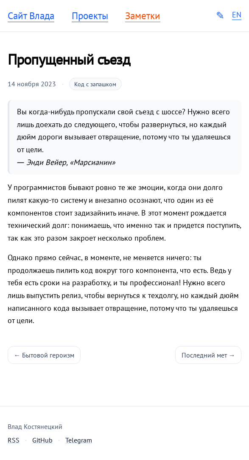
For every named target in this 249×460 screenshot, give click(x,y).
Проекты (90, 16)
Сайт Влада (31, 16)
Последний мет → (208, 355)
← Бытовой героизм (44, 355)
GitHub (42, 440)
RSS (14, 440)
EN (236, 15)
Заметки (142, 16)
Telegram (78, 440)
